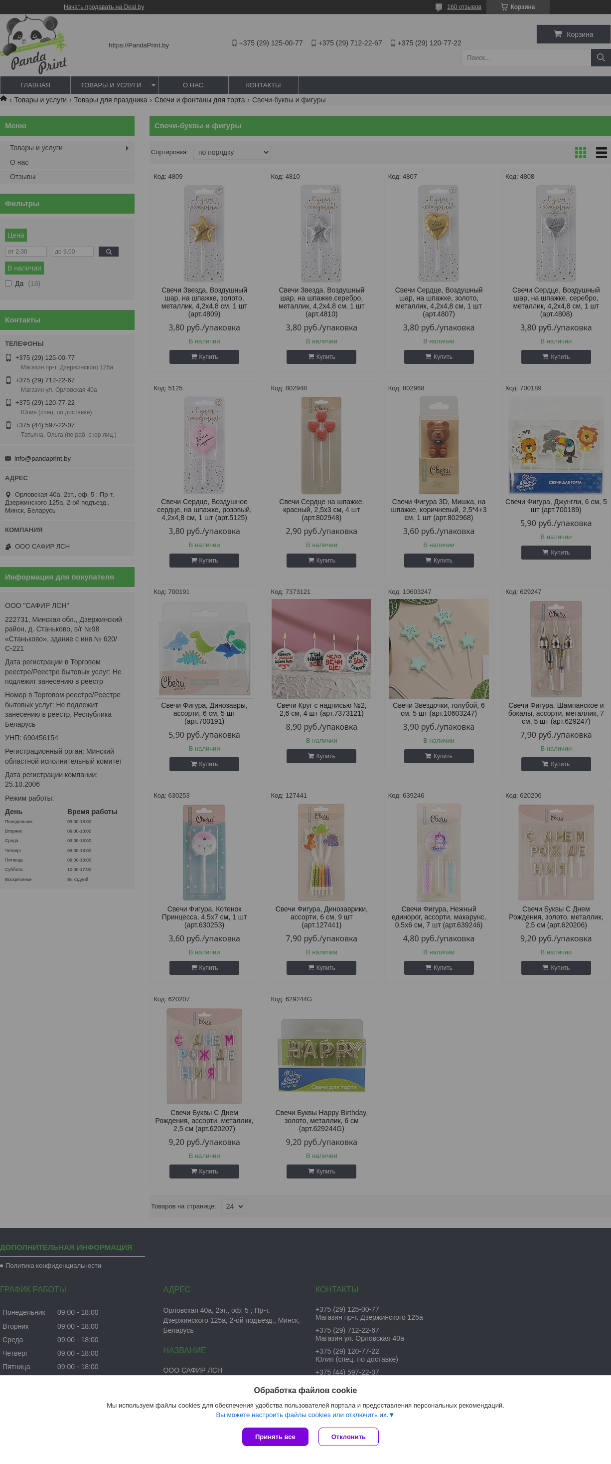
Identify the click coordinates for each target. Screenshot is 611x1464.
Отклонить (348, 1437)
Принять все (275, 1437)
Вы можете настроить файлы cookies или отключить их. (302, 1415)
